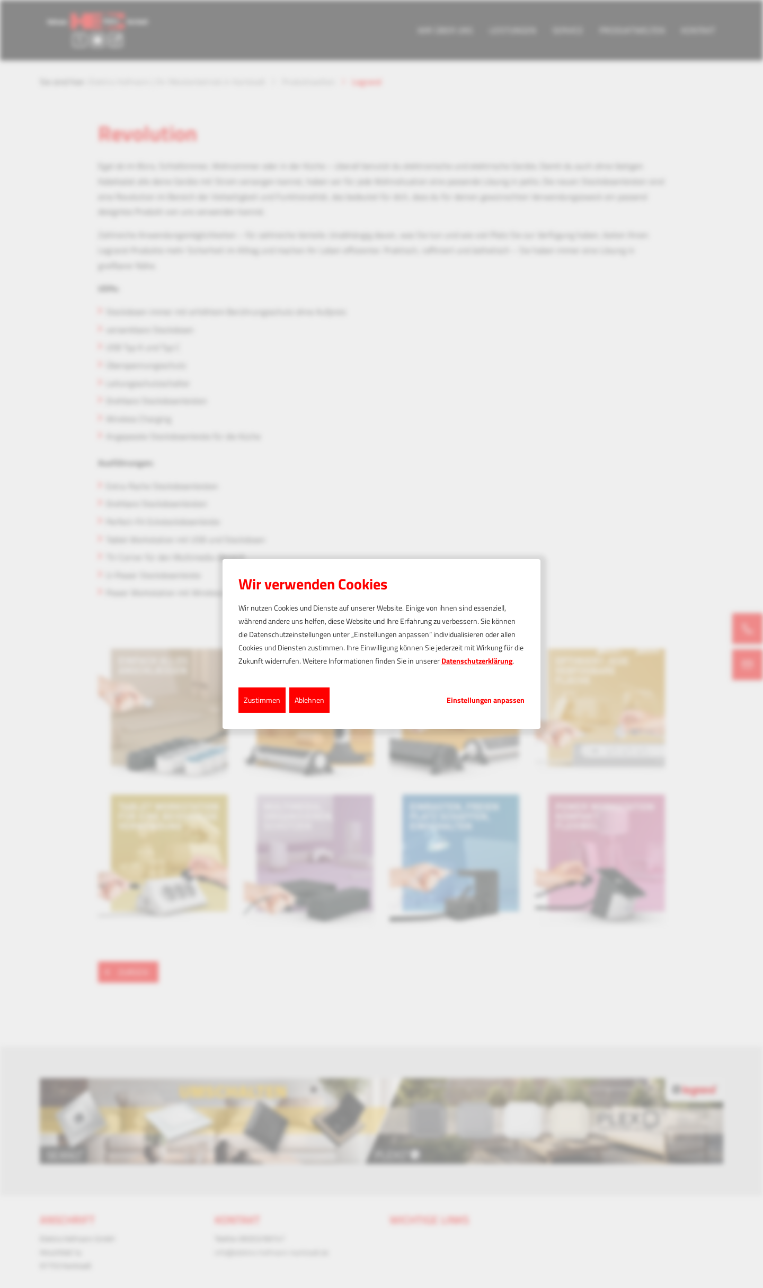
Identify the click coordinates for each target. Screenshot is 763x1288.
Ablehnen (309, 699)
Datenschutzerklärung (476, 660)
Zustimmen (262, 699)
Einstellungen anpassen (486, 699)
